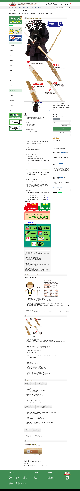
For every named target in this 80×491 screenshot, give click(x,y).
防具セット (29, 7)
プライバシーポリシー (50, 479)
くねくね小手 (40, 7)
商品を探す (35, 478)
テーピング (24, 482)
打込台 (10, 484)
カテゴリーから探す (13, 42)
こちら (48, 195)
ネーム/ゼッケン (12, 85)
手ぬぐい (24, 481)
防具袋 (11, 80)
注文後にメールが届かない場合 (52, 481)
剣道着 (11, 65)
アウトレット (11, 105)
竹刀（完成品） (12, 47)
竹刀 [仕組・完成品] (32, 13)
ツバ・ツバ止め (11, 481)
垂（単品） (11, 60)
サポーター (11, 95)
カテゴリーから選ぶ (12, 10)
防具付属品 (11, 110)
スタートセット (12, 45)
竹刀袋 (17, 479)
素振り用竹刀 (25, 478)
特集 (34, 477)
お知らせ (19, 10)
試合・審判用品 (12, 100)
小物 (10, 482)
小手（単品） (11, 57)
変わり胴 (11, 55)
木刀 (10, 75)
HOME (10, 13)
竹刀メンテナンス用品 (19, 483)
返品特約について (62, 132)
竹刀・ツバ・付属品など (25, 13)
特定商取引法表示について (51, 478)
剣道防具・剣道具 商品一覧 (16, 13)
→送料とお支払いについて (30, 222)
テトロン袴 (34, 7)
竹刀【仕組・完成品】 (22, 7)
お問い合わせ (24, 10)
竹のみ (11, 70)
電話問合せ (35, 476)
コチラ (36, 150)
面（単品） (11, 50)
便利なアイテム (12, 90)
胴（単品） (11, 52)
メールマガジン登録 (50, 477)
